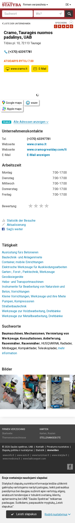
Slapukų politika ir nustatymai (17, 450)
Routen (51, 433)
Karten (44, 429)
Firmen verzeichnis (35, 4)
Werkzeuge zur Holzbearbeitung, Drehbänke (31, 311)
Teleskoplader (47, 348)
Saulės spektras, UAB (21, 446)
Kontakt (40, 446)
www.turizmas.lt (40, 455)
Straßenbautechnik (14, 306)
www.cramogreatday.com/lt (47, 149)
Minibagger (9, 348)
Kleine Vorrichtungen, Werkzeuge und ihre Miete (34, 296)
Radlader (66, 343)
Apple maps (12, 109)
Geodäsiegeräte (12, 277)
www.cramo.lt (16, 69)
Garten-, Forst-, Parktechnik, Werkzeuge (28, 272)
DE (69, 4)
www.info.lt (8, 455)
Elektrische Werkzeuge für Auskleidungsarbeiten (34, 267)
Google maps (12, 103)
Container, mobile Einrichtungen (22, 262)
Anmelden (53, 450)
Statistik (40, 450)
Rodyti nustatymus (58, 514)
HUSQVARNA (50, 343)
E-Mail (39, 69)
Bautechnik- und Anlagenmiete (22, 257)
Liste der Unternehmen (16, 23)
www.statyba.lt (59, 455)
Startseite (7, 433)
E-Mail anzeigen (38, 155)
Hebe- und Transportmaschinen (23, 282)
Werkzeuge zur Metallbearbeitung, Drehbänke (32, 316)
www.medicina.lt (11, 458)
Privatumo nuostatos (58, 446)
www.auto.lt (23, 455)
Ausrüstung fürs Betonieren (20, 252)
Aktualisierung (14, 225)
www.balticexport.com (34, 458)
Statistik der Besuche (18, 220)
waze (31, 102)
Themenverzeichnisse (14, 437)
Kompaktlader (27, 348)
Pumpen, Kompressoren (18, 301)
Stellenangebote (50, 437)
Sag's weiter (12, 229)
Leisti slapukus (24, 514)
